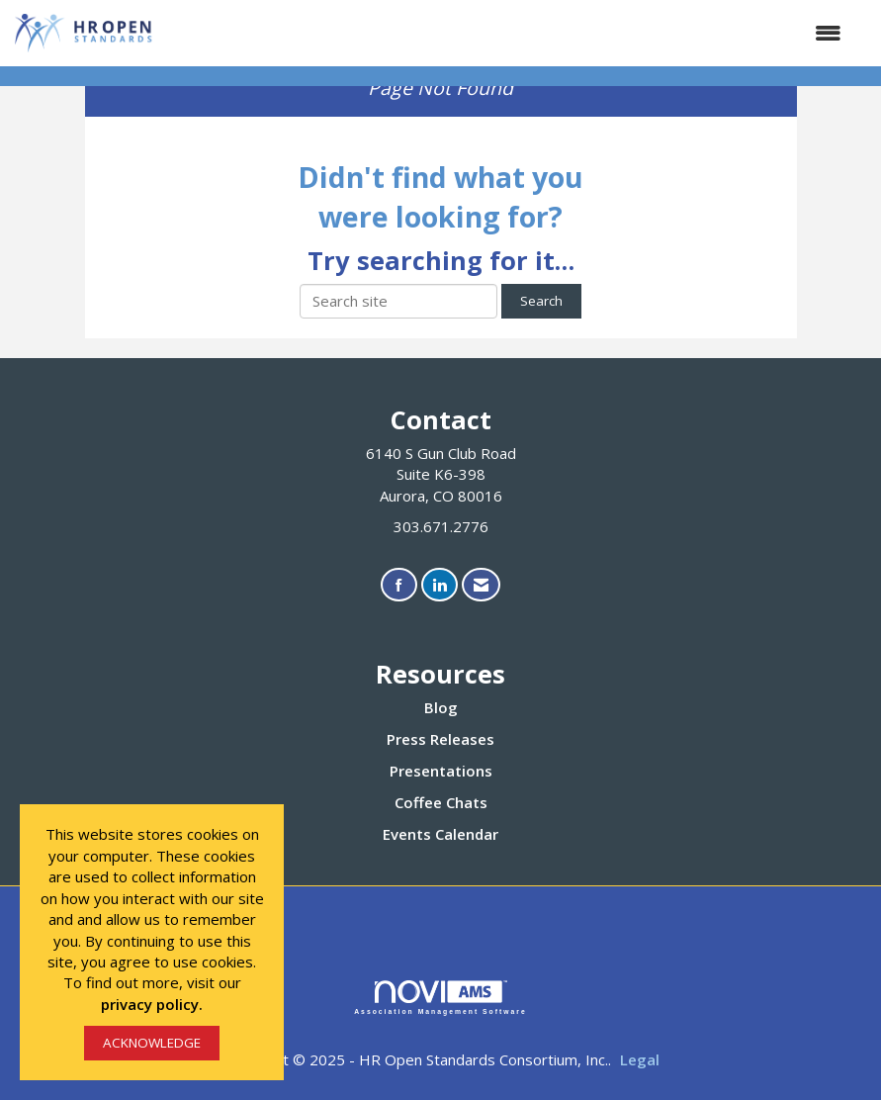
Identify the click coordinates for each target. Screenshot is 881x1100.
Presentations (441, 770)
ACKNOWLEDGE (152, 1043)
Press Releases (440, 739)
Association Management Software (440, 998)
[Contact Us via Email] (481, 585)
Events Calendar (440, 834)
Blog (441, 707)
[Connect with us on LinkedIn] (439, 585)
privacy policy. (152, 1004)
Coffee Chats (441, 802)
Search (541, 301)
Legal (640, 1059)
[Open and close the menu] (508, 33)
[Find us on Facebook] (399, 585)
